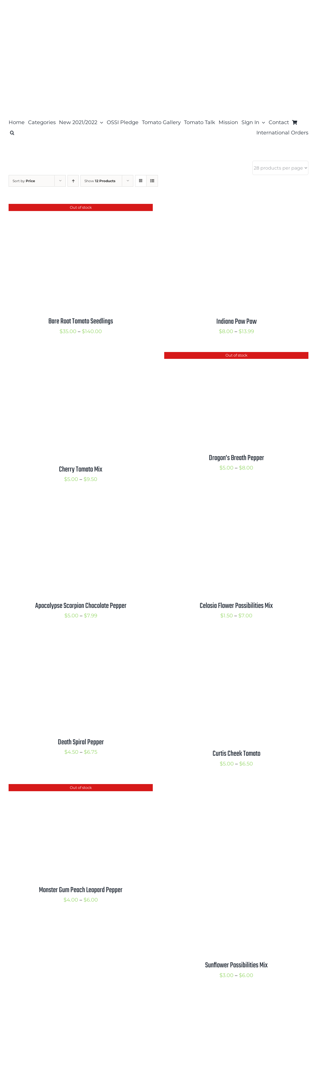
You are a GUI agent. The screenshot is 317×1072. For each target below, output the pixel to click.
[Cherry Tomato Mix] (80, 356)
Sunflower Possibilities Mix (236, 965)
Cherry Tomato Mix (80, 469)
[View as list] (152, 180)
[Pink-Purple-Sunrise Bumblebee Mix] (235, 1000)
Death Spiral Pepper (81, 742)
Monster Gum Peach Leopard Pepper (80, 890)
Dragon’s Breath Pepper (236, 458)
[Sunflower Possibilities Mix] (235, 788)
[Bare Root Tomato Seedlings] (80, 208)
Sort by (24, 181)
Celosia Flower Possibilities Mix (236, 606)
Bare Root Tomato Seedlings (80, 321)
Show (99, 181)
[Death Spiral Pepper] (80, 641)
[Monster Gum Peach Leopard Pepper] (80, 788)
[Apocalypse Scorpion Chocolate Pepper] (80, 504)
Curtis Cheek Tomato (236, 753)
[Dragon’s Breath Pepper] (235, 356)
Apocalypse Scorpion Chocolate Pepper (80, 606)
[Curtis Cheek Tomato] (235, 641)
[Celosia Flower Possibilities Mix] (235, 504)
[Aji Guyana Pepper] (80, 1000)
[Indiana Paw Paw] (235, 208)
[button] (12, 133)
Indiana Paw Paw (236, 321)
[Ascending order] (73, 181)
